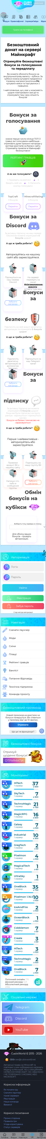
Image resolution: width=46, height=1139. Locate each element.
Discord (15, 1018)
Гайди (35, 20)
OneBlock (20, 886)
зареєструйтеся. (29, 257)
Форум (6, 20)
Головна (4, 1136)
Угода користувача (13, 1124)
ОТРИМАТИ (14, 760)
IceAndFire (21, 907)
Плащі (9, 654)
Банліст (10, 670)
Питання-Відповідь (17, 678)
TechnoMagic (22, 803)
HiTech (18, 783)
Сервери (28, 20)
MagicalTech (22, 865)
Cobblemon (21, 927)
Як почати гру (11, 1090)
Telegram (16, 1007)
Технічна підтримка (17, 687)
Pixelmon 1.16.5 (23, 896)
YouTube (16, 1029)
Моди (9, 638)
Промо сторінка (12, 1118)
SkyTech (19, 793)
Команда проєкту (16, 694)
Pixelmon (20, 855)
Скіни (9, 646)
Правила (13, 20)
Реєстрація (19, 598)
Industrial (20, 834)
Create (18, 938)
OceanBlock (21, 917)
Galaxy (18, 824)
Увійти (23, 587)
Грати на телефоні (23, 30)
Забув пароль (20, 606)
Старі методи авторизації (23, 612)
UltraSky (19, 876)
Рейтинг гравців (15, 662)
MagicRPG (20, 814)
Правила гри (10, 1121)
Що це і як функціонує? (23, 731)
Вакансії (8, 1104)
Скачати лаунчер (16, 630)
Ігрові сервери (11, 1096)
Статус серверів (12, 1127)
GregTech (20, 845)
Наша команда (11, 1102)
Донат (21, 20)
